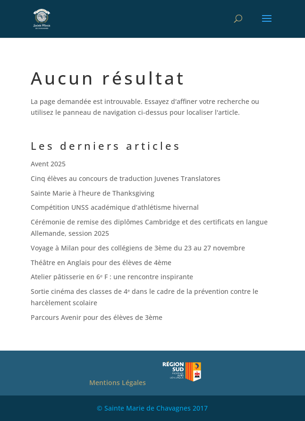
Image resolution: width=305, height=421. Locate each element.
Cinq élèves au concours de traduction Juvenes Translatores (125, 178)
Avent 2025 (48, 163)
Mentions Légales (117, 382)
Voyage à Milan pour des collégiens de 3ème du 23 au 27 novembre (138, 247)
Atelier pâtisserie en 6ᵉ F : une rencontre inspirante (112, 276)
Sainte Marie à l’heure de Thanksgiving (92, 193)
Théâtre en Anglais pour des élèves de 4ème (101, 262)
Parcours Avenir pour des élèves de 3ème (96, 317)
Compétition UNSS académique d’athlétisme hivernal (115, 207)
